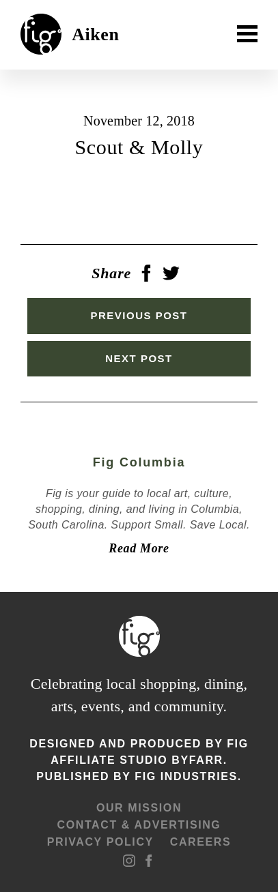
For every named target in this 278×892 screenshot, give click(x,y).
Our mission (139, 808)
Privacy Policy (100, 842)
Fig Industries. (188, 776)
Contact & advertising (139, 825)
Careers (200, 842)
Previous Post (138, 315)
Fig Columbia (139, 462)
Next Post (139, 358)
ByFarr (197, 760)
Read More (139, 548)
